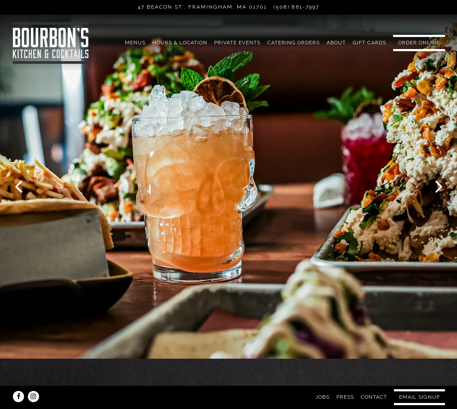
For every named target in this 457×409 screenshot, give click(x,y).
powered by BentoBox (228, 400)
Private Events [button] (237, 43)
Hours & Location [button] (179, 43)
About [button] (336, 43)
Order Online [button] (419, 43)
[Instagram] (33, 378)
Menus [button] (135, 43)
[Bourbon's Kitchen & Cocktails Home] (50, 42)
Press (345, 379)
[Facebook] (18, 378)
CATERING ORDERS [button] (293, 43)
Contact (374, 379)
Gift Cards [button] (369, 43)
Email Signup (419, 379)
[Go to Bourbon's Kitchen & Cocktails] (202, 7)
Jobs (322, 379)
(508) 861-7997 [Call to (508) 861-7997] (296, 7)
